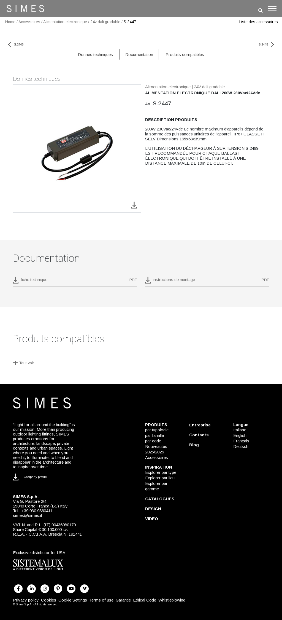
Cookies (48, 600)
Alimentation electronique (65, 22)
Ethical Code (144, 600)
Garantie (123, 600)
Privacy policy (26, 600)
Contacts (199, 434)
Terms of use (101, 600)
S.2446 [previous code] (15, 44)
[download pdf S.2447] (75, 282)
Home (10, 22)
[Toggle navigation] (272, 8)
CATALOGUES (159, 498)
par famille (154, 435)
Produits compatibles (185, 54)
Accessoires (29, 22)
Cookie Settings (72, 600)
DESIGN (153, 508)
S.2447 (130, 22)
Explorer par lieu (160, 477)
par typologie (157, 429)
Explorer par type (160, 472)
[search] (260, 10)
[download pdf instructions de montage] (207, 282)
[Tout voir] (141, 363)
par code (153, 441)
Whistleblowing (171, 600)
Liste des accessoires (258, 22)
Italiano (239, 429)
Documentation (139, 54)
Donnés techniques (95, 54)
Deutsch (240, 446)
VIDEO (151, 518)
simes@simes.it (27, 515)
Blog (194, 444)
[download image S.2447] (134, 204)
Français (241, 441)
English (239, 435)
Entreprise (200, 425)
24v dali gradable (105, 22)
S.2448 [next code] (266, 44)
